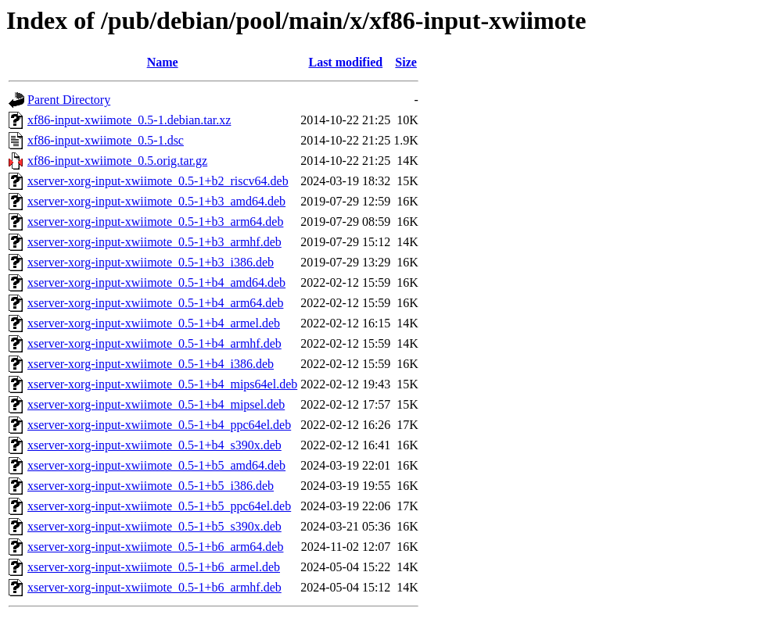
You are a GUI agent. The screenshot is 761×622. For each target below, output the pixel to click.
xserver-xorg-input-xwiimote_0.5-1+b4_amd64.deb (156, 282)
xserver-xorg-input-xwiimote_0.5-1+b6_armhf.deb (154, 587)
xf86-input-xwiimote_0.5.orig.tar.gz (117, 160)
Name (162, 62)
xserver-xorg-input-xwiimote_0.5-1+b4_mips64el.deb (162, 384)
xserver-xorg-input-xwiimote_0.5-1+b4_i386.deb (150, 363)
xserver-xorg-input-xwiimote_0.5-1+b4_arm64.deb (155, 302)
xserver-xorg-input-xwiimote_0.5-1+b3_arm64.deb (155, 221)
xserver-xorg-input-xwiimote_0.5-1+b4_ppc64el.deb (159, 424)
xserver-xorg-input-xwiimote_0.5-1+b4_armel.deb (153, 323)
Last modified (345, 62)
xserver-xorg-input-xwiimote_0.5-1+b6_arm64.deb (155, 546)
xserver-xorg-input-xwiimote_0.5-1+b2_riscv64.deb (158, 181)
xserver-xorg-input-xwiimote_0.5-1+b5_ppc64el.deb (159, 506)
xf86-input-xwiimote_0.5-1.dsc (105, 140)
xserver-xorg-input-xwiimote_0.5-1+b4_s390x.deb (154, 445)
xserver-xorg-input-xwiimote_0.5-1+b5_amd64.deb (156, 465)
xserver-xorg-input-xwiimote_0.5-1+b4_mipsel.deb (156, 404)
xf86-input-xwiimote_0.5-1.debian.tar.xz (129, 120)
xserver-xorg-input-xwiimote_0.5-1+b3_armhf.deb (154, 241)
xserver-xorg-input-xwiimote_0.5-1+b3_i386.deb (150, 262)
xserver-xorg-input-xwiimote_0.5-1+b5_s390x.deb (154, 526)
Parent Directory (68, 99)
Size (406, 62)
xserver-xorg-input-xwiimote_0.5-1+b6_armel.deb (153, 567)
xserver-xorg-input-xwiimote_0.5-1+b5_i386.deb (150, 485)
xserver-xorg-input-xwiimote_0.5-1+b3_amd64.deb (156, 201)
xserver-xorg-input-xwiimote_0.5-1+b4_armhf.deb (154, 343)
